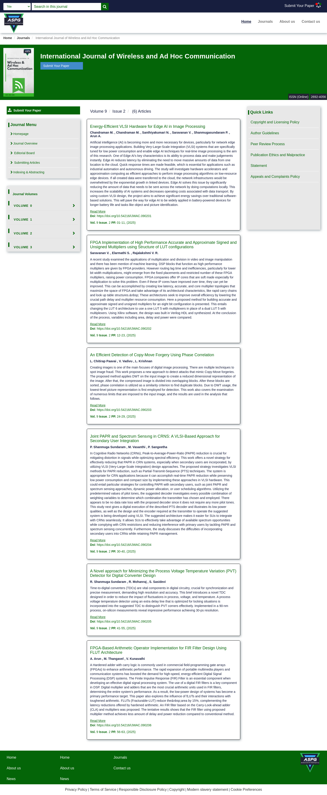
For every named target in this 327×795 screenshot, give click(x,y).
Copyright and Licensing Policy (275, 122)
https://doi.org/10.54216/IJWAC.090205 (124, 621)
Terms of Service (103, 789)
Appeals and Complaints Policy (275, 176)
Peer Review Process (268, 144)
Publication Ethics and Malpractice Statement (278, 160)
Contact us (311, 21)
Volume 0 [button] (23, 205)
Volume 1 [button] (23, 219)
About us (287, 21)
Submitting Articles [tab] (25, 162)
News (11, 779)
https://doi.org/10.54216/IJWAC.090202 (124, 328)
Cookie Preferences (246, 789)
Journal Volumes (25, 194)
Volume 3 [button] (23, 247)
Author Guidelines (265, 133)
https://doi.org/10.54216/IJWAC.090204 (124, 545)
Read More (98, 211)
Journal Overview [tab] (23, 143)
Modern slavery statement (207, 789)
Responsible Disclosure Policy (143, 789)
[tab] (43, 205)
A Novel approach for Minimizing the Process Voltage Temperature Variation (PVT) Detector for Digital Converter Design (163, 573)
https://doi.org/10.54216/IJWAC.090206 (124, 725)
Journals (265, 21)
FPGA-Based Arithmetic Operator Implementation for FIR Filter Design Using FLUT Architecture (158, 650)
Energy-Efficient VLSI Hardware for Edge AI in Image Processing (147, 126)
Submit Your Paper (299, 6)
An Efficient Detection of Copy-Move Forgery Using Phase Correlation (152, 355)
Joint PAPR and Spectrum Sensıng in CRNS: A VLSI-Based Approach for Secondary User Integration (155, 438)
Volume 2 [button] (23, 233)
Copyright (176, 789)
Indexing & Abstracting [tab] (27, 172)
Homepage (19, 134)
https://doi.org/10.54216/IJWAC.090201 (124, 216)
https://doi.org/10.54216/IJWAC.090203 (124, 410)
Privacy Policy (76, 789)
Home (246, 21)
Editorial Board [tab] (22, 153)
